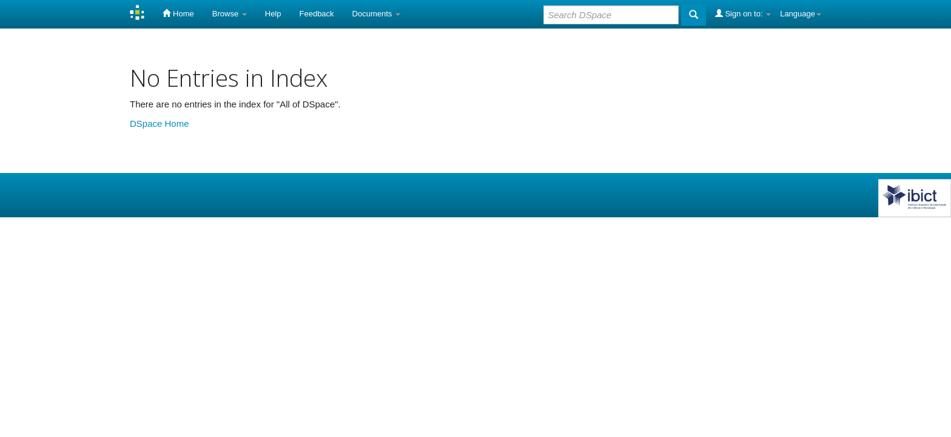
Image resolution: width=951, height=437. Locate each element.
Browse (229, 13)
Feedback (317, 13)
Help (273, 13)
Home (178, 13)
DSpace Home (159, 123)
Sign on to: (743, 13)
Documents (376, 13)
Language (800, 13)
